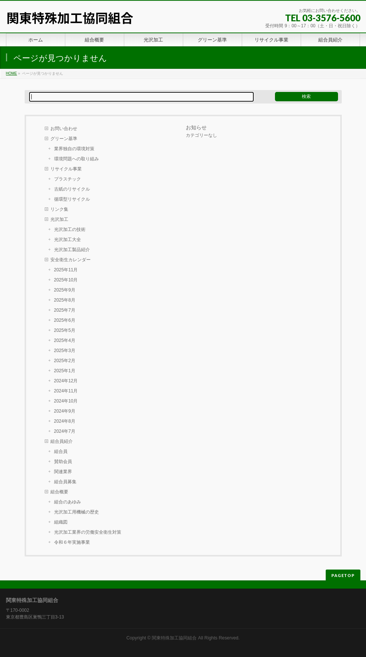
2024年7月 (64, 431)
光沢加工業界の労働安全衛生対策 (87, 532)
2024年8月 (64, 421)
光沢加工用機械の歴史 (76, 512)
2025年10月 (66, 280)
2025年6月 (64, 320)
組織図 (61, 522)
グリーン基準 (63, 138)
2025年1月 (64, 370)
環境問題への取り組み (76, 158)
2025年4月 (64, 340)
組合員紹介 (61, 441)
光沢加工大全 (67, 239)
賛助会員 (63, 461)
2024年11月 (66, 391)
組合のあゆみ (67, 502)
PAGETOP (343, 575)
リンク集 (59, 209)
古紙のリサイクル (72, 189)
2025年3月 (64, 350)
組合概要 (59, 491)
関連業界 (63, 471)
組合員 (61, 451)
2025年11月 (66, 269)
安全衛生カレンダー (70, 259)
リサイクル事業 (66, 169)
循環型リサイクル (72, 199)
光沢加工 (59, 219)
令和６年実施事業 (72, 542)
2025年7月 (64, 310)
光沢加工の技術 (69, 229)
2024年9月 (64, 411)
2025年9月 (64, 290)
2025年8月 (64, 300)
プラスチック (67, 179)
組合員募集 (65, 481)
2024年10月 (66, 401)
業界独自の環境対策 (74, 148)
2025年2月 (64, 360)
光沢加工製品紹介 (72, 249)
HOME (11, 73)
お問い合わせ (63, 128)
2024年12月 (66, 380)
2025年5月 (64, 330)
